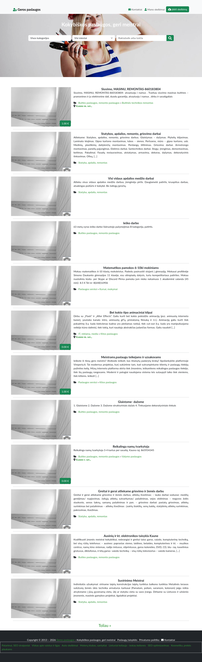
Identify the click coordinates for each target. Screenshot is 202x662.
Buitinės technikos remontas (137, 102)
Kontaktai (135, 9)
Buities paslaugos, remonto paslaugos (98, 102)
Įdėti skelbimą (177, 9)
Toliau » (105, 625)
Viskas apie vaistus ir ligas (46, 645)
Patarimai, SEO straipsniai (16, 645)
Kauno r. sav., (83, 459)
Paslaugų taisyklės (127, 639)
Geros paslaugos (27, 9)
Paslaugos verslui (87, 289)
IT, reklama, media (88, 333)
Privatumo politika (149, 639)
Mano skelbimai (155, 9)
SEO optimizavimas (158, 645)
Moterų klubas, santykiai (93, 645)
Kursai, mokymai (108, 289)
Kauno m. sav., (84, 106)
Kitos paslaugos (109, 333)
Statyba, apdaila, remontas (92, 162)
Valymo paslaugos (132, 456)
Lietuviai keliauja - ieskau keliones (127, 645)
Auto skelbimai (70, 645)
